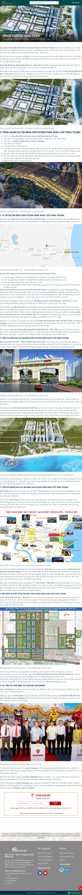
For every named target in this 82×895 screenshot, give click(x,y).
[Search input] (44, 2)
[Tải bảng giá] (74, 893)
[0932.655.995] (32, 795)
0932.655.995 (43, 795)
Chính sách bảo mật (50, 813)
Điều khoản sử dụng (66, 853)
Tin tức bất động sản (45, 860)
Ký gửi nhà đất (43, 863)
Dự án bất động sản (45, 857)
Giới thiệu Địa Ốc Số (45, 853)
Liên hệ (62, 860)
